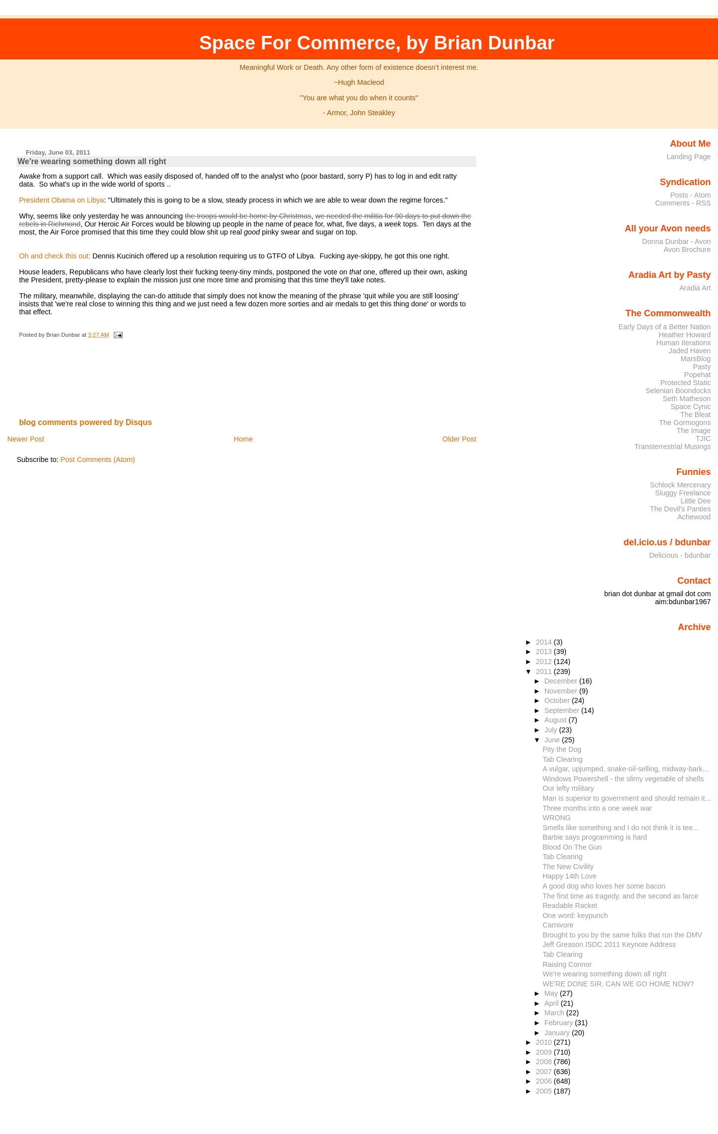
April (552, 1003)
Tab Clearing (562, 759)
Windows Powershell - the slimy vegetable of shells (623, 779)
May (552, 993)
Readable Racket (569, 905)
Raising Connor (566, 964)
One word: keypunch (575, 915)
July (551, 730)
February (559, 1023)
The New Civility (567, 867)
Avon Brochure (687, 249)
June (553, 740)
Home (243, 439)
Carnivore (557, 925)
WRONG (556, 818)
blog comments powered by (85, 422)
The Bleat (695, 415)
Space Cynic (691, 407)
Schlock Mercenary (680, 485)
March (555, 1013)
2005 (545, 1091)
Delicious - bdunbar (680, 555)
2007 (545, 1072)
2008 (545, 1062)
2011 (545, 672)
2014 (545, 642)
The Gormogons (685, 423)
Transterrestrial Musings (672, 447)
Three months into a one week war (597, 808)
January (558, 1033)
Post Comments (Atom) (97, 459)
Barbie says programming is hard (594, 837)
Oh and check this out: (54, 256)
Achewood (694, 517)
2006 (545, 1081)
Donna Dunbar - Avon (676, 241)
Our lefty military (568, 788)
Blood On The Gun (572, 847)
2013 (545, 652)
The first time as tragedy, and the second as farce (620, 896)
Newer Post (25, 439)
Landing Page (689, 157)
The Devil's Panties (680, 509)
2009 (545, 1052)
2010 (545, 1042)
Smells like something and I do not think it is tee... (620, 828)
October (558, 700)
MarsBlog (696, 359)
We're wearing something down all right (91, 161)
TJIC (703, 439)
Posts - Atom (690, 195)
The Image (694, 431)
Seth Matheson (687, 399)
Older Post (459, 439)
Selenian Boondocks (678, 391)
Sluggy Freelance (683, 493)
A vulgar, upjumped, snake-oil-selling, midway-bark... (625, 769)
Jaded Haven (690, 351)
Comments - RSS (683, 203)
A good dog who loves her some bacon (603, 886)
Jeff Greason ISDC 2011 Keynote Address (609, 944)
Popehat (697, 375)
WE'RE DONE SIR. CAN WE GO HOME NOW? (618, 984)
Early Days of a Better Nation (664, 327)
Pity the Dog (561, 749)
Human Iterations (683, 343)
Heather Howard (685, 335)
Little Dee (696, 501)
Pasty (702, 367)
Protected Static (685, 383)
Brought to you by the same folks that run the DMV (622, 935)
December (561, 681)
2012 (545, 662)
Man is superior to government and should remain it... (626, 798)
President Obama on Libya (61, 200)
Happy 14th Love (569, 876)
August (556, 720)
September (562, 710)
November (561, 691)
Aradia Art (695, 288)
